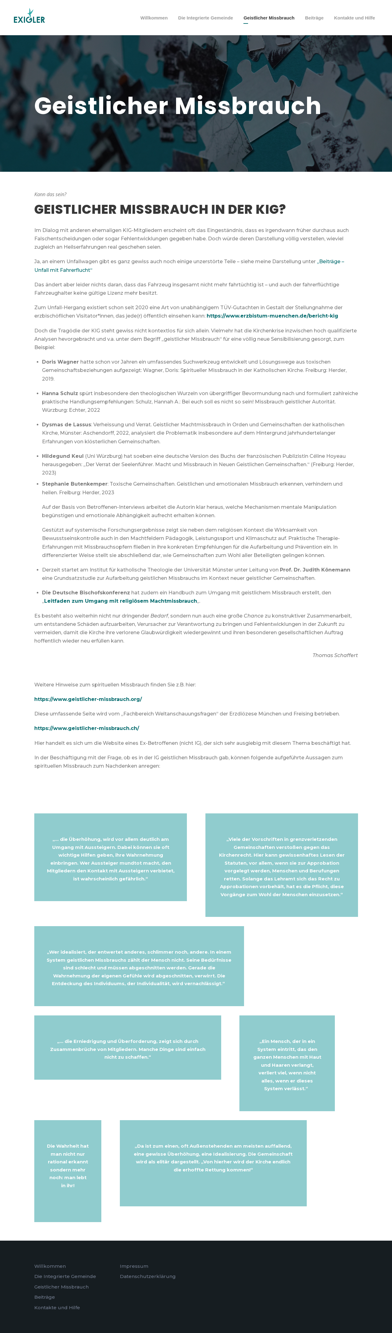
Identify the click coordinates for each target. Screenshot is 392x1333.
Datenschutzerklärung (148, 1276)
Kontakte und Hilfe (354, 17)
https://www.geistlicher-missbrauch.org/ (88, 699)
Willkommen (154, 17)
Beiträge (314, 17)
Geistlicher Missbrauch (268, 17)
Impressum (134, 1266)
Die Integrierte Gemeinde (205, 17)
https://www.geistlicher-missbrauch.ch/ (86, 728)
